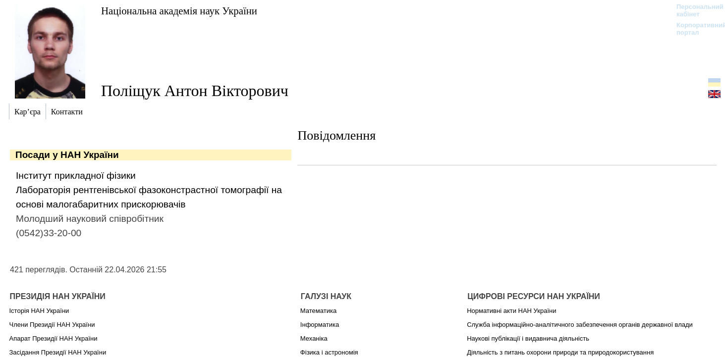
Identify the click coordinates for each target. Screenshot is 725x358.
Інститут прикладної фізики (76, 175)
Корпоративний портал (695, 28)
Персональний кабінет (695, 10)
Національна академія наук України (179, 10)
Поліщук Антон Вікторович (194, 91)
